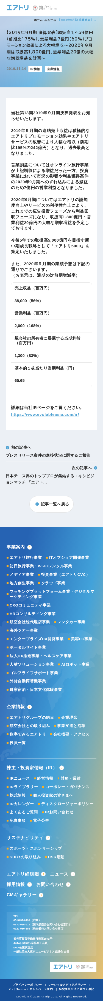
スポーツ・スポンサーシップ (36, 848)
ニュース (50, 19)
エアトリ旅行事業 (26, 558)
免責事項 (18, 821)
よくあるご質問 (24, 812)
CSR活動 (56, 857)
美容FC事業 (81, 639)
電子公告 (41, 821)
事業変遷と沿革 (71, 726)
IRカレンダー (22, 804)
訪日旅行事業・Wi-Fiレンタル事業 (41, 566)
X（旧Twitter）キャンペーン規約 (31, 989)
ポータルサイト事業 (28, 647)
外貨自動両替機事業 (28, 681)
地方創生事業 (22, 583)
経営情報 (45, 778)
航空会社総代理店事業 (30, 622)
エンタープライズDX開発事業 (37, 639)
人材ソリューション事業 (32, 664)
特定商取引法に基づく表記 (76, 989)
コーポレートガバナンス (67, 787)
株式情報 (18, 795)
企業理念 (69, 718)
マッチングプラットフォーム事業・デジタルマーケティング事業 (52, 594)
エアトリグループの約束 (32, 718)
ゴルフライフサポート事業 (34, 673)
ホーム (38, 19)
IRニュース (20, 778)
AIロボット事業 (75, 664)
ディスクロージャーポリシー (67, 804)
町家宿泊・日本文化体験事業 (36, 690)
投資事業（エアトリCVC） (65, 575)
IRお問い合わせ (59, 812)
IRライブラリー (24, 787)
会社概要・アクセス (71, 734)
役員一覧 (18, 743)
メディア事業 (22, 575)
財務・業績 (70, 778)
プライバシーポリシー (27, 984)
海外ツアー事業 (24, 630)
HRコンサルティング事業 (33, 614)
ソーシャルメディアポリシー (67, 984)
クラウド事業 (53, 583)
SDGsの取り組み (25, 857)
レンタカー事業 (71, 622)
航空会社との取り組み (30, 726)
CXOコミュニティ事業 (30, 605)
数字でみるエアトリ (28, 734)
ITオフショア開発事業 (69, 558)
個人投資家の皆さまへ (53, 795)
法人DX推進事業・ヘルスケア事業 (41, 656)
